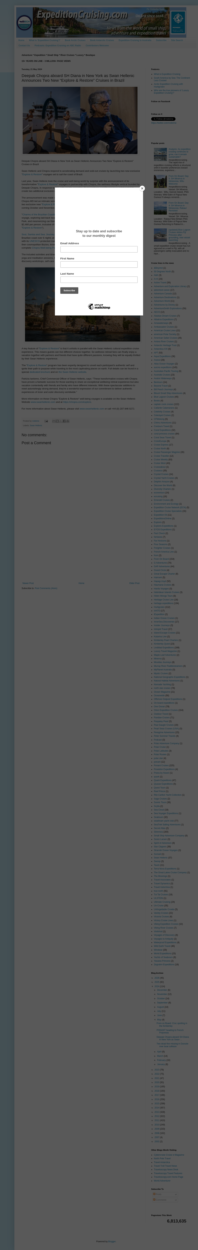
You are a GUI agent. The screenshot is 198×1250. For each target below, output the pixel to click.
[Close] (142, 188)
